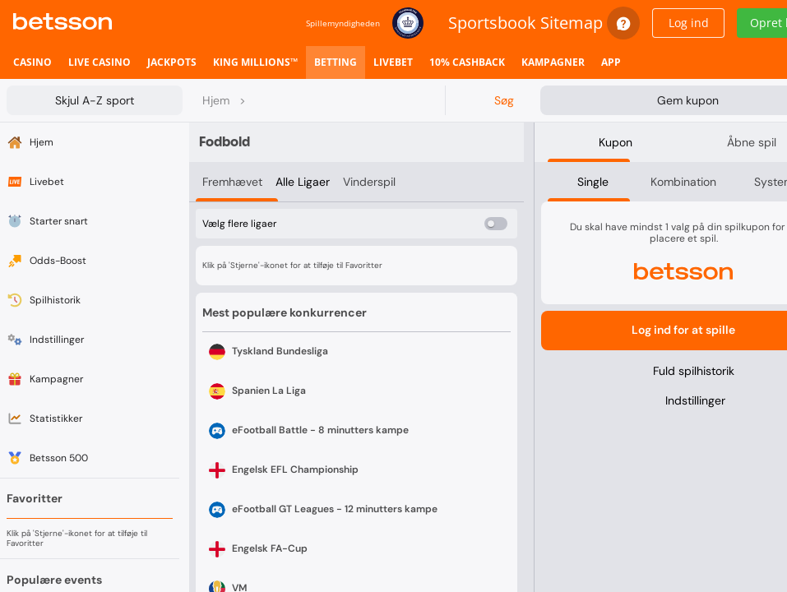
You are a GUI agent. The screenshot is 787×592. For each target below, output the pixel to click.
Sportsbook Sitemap (525, 23)
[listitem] (32, 62)
